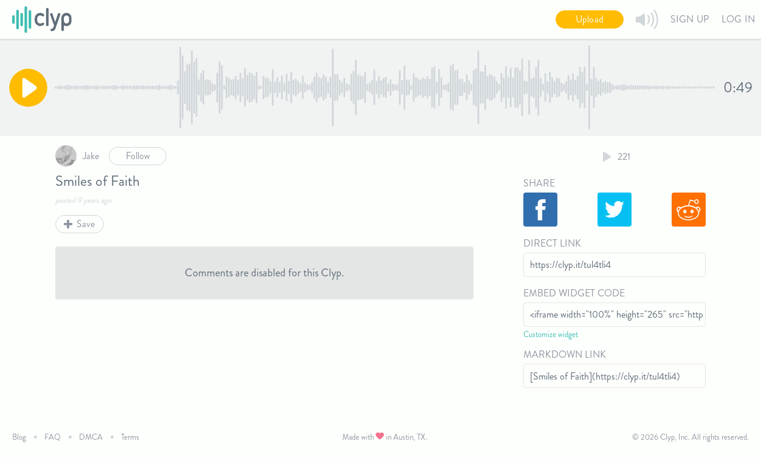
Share (539, 183)
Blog (19, 437)
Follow (138, 156)
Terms (130, 437)
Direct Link (552, 243)
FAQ (52, 437)
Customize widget (550, 334)
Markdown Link (564, 354)
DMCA (91, 437)
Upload (590, 19)
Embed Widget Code (574, 293)
